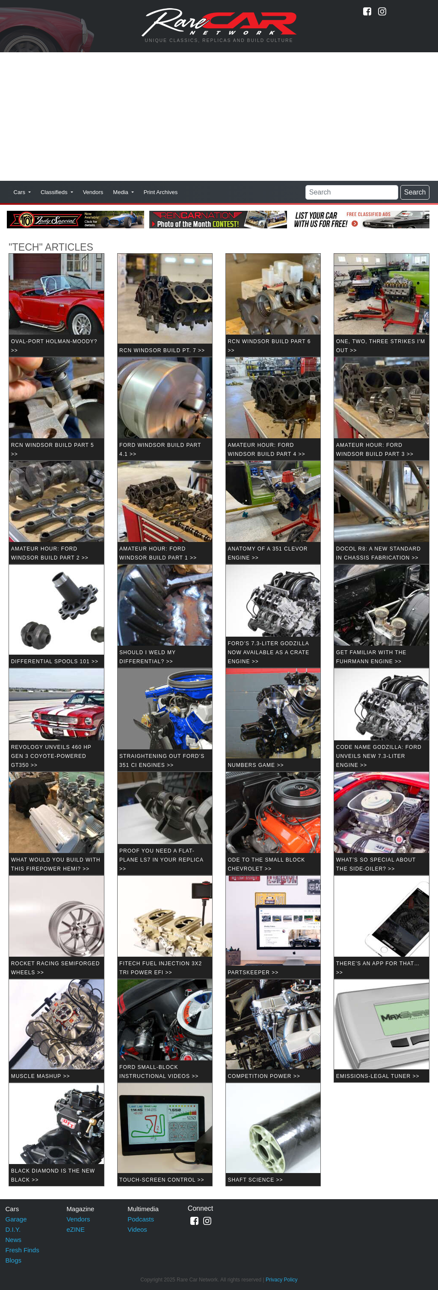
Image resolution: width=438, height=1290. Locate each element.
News (14, 1239)
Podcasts (140, 1219)
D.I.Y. (13, 1229)
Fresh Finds (22, 1250)
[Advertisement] (219, 117)
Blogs (14, 1260)
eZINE (75, 1229)
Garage (16, 1219)
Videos (137, 1229)
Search (415, 192)
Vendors (93, 192)
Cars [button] (20, 192)
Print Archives (161, 192)
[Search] (351, 192)
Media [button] (121, 192)
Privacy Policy (282, 1280)
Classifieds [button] (55, 192)
